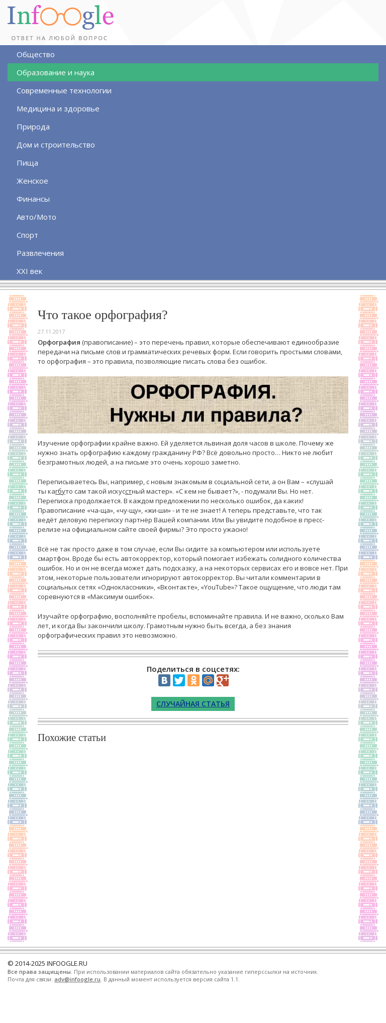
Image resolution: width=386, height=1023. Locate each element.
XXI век (29, 271)
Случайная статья (193, 703)
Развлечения (40, 253)
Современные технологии (64, 90)
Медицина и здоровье (58, 108)
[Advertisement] (193, 840)
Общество (36, 54)
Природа (33, 126)
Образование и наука (55, 72)
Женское (32, 181)
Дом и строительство (56, 144)
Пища (27, 163)
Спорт (27, 235)
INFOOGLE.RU (67, 963)
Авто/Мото (36, 217)
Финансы (33, 199)
